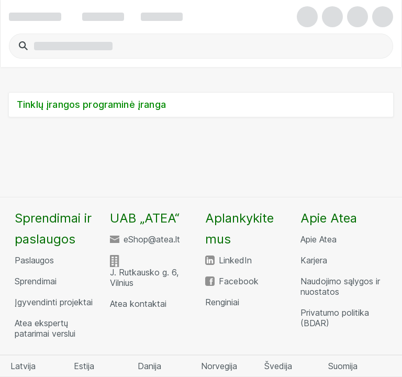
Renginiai (222, 302)
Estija (84, 366)
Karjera (313, 260)
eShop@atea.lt (152, 239)
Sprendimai (36, 281)
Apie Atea (318, 239)
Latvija (23, 366)
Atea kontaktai (138, 303)
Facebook (239, 281)
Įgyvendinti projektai (54, 302)
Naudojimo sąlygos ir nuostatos (340, 286)
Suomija (343, 366)
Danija (149, 366)
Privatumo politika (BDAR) (334, 317)
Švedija (278, 366)
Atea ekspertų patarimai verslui (45, 328)
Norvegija (219, 366)
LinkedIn (235, 260)
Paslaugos (34, 260)
